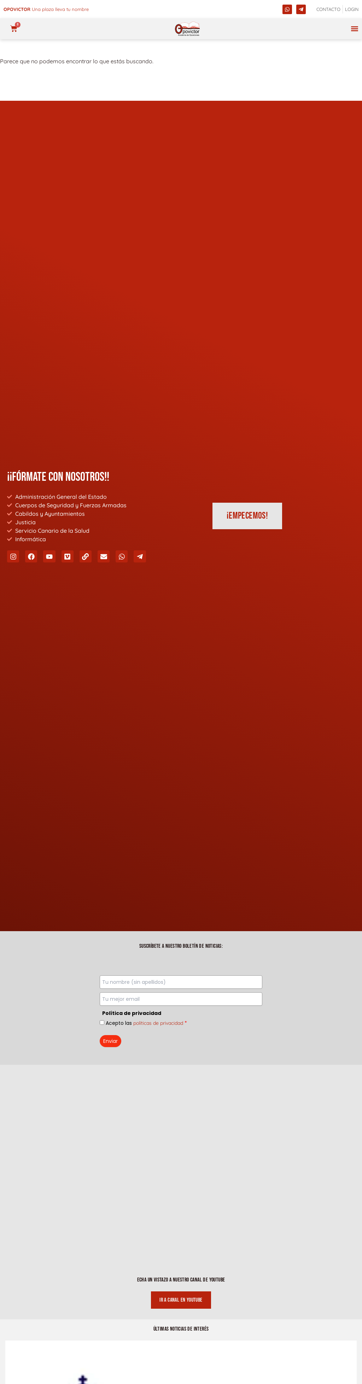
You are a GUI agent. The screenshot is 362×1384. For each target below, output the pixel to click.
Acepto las (146, 1023)
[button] (354, 29)
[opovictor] (187, 29)
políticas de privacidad (158, 1023)
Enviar (110, 1041)
